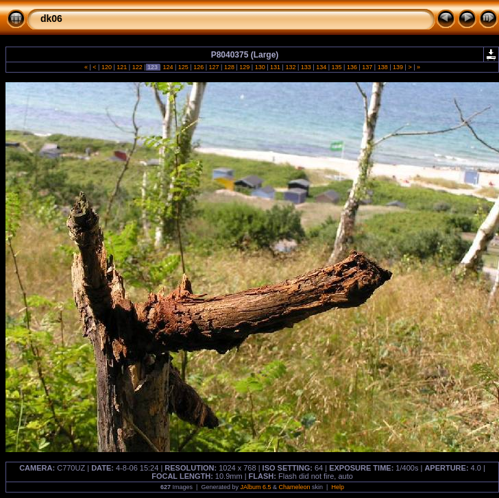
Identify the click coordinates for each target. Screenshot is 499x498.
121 (122, 67)
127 (214, 67)
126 (199, 67)
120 (106, 67)
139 (398, 67)
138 (382, 67)
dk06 (51, 18)
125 (183, 67)
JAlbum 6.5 (255, 487)
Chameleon (295, 487)
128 (229, 67)
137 (367, 67)
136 (351, 67)
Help (337, 487)
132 (290, 67)
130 (260, 67)
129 (245, 67)
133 (306, 67)
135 (336, 67)
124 (168, 67)
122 (137, 67)
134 (321, 67)
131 (275, 67)
